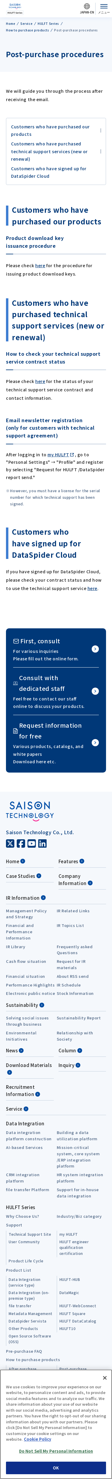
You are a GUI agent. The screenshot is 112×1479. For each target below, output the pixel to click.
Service (17, 1109)
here (40, 265)
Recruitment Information (23, 1090)
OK (56, 1468)
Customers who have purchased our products (50, 130)
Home (15, 861)
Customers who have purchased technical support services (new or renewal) (49, 151)
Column (70, 1050)
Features (71, 861)
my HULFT (58, 454)
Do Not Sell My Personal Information (56, 1451)
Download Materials (29, 1068)
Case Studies (23, 876)
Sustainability (25, 1005)
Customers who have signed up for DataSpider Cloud (49, 172)
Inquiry (70, 1065)
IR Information (26, 898)
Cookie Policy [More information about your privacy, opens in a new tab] (37, 1439)
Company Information (76, 879)
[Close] (104, 1377)
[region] (56, 1424)
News (15, 1050)
